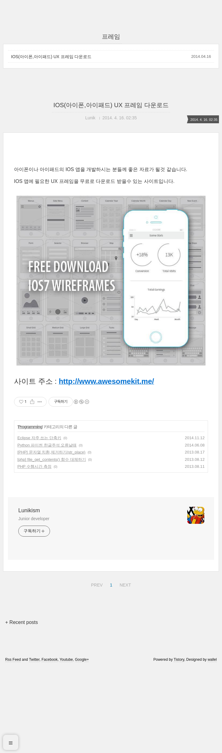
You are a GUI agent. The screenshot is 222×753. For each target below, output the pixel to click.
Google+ (82, 745)
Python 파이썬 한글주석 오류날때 (47, 530)
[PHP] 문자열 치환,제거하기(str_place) (51, 537)
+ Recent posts (21, 707)
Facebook (49, 745)
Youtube (66, 745)
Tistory (179, 745)
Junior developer (33, 603)
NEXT (124, 669)
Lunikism (29, 596)
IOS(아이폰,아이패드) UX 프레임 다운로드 (51, 56)
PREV (95, 669)
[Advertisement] (111, 203)
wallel (212, 745)
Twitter (34, 745)
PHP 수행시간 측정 (34, 551)
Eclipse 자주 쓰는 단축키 (39, 523)
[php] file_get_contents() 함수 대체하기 (51, 544)
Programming (30, 512)
